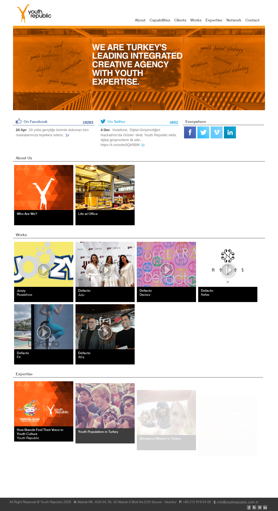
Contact (252, 20)
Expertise (214, 20)
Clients (180, 20)
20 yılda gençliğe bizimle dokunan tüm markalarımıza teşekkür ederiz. (52, 132)
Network (233, 20)
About (140, 20)
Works (195, 20)
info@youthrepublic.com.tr (46, 478)
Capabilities (160, 20)
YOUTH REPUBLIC (34, 13)
